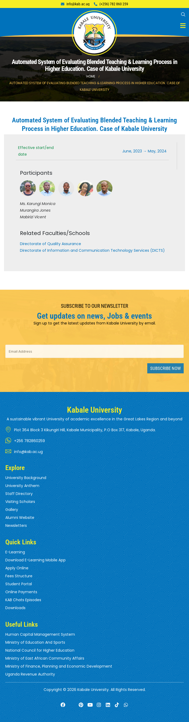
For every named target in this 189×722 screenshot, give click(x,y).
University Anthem (22, 485)
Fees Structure (18, 576)
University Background (25, 477)
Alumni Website (19, 517)
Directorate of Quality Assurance (50, 243)
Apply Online (16, 568)
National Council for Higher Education (39, 650)
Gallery (11, 509)
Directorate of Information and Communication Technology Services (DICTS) (92, 250)
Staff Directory (19, 493)
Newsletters (16, 525)
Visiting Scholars (20, 501)
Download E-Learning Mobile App (35, 560)
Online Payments (21, 592)
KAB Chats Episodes (23, 600)
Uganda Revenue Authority (30, 674)
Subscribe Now (165, 368)
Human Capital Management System (40, 634)
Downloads (15, 607)
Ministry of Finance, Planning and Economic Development (58, 666)
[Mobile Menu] (183, 26)
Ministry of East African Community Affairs (44, 658)
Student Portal (18, 584)
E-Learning (15, 552)
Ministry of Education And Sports (35, 642)
